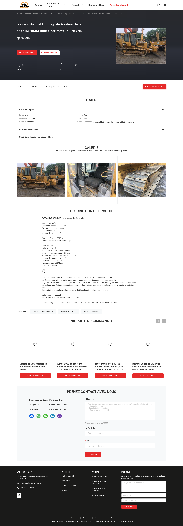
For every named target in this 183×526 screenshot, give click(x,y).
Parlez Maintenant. (26, 52)
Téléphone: (90, 441)
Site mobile (86, 518)
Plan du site (74, 518)
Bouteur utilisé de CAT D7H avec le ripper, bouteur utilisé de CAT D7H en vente (146, 366)
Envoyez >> (129, 507)
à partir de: (90, 428)
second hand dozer (91, 311)
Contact (64, 490)
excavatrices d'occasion (99, 476)
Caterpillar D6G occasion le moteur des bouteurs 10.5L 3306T (33, 366)
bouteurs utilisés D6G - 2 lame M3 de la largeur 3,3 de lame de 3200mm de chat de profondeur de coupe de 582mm (109, 369)
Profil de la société (68, 476)
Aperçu (19, 14)
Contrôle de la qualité (69, 485)
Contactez (93, 454)
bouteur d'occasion (68, 311)
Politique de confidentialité (104, 518)
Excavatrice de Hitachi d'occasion (99, 490)
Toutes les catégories (99, 495)
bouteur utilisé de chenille (43, 311)
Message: (90, 399)
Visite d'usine (66, 481)
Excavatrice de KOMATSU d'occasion (100, 482)
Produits (28, 14)
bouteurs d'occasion (41, 14)
